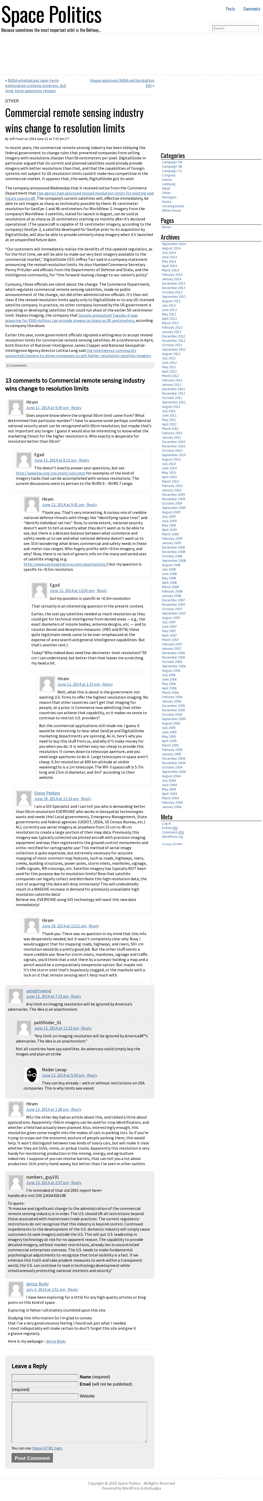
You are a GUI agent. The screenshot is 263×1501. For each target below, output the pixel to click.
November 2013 (173, 288)
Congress (169, 175)
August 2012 (171, 354)
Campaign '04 (172, 162)
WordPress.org (172, 837)
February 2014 (172, 275)
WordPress (131, 1495)
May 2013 (169, 314)
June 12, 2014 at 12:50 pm (72, 590)
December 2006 (173, 653)
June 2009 (169, 521)
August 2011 (171, 407)
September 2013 (174, 297)
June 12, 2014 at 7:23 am (47, 996)
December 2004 (173, 758)
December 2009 (173, 495)
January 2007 (171, 648)
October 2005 (172, 714)
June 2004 (169, 785)
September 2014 (174, 244)
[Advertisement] (204, 111)
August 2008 (171, 565)
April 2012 (169, 371)
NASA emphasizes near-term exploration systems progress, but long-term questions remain (35, 85)
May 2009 (169, 525)
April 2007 (169, 635)
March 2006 (170, 692)
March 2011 (170, 429)
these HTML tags (47, 1455)
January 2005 (171, 754)
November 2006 (173, 657)
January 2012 (171, 385)
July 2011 (169, 411)
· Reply (75, 407)
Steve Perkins (47, 793)
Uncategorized (173, 206)
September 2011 (174, 402)
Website (87, 1396)
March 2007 (170, 640)
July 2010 (169, 464)
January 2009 (171, 543)
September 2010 (174, 455)
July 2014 (169, 253)
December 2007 (173, 600)
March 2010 (170, 481)
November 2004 (173, 763)
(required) (95, 1377)
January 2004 (171, 807)
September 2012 (174, 349)
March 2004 (170, 798)
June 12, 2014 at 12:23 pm (56, 1028)
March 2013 (170, 323)
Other (12, 101)
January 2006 (171, 701)
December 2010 (173, 442)
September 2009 (174, 508)
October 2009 (172, 503)
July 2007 (169, 622)
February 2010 (172, 486)
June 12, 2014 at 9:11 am (55, 460)
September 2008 (174, 561)
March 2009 (170, 534)
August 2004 (171, 776)
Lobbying (169, 184)
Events (167, 180)
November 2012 (173, 341)
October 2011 (172, 398)
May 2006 (169, 684)
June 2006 (169, 679)
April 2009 (169, 530)
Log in (166, 823)
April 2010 (169, 477)
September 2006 (174, 666)
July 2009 (169, 517)
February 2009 (172, 539)
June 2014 (169, 257)
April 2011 (169, 424)
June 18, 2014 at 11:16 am (56, 798)
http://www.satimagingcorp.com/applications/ (65, 564)
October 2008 (172, 556)
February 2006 (172, 697)
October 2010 (172, 451)
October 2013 (172, 292)
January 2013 (171, 332)
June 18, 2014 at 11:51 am (64, 925)
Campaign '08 (172, 166)
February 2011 (172, 433)
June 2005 (169, 732)
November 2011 (173, 393)
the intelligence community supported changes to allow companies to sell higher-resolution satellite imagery (78, 353)
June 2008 (169, 574)
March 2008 (170, 587)
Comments (251, 9)
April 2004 (169, 794)
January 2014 (171, 279)
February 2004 (172, 802)
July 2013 (169, 305)
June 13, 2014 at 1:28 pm (47, 1109)
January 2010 (171, 490)
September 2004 (174, 772)
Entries (170, 828)
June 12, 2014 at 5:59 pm (63, 1075)
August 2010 (171, 459)
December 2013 (173, 283)
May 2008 (169, 578)
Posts (230, 9)
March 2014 (170, 270)
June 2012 (169, 363)
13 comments (16, 365)
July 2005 (169, 728)
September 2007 (174, 613)
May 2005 (169, 736)
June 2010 (169, 468)
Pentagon (169, 197)
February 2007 (172, 644)
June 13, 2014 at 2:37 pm (47, 1182)
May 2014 (169, 261)
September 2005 (174, 719)
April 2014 (169, 266)
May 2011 (169, 420)
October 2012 (172, 345)
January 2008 (171, 596)
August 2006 (171, 670)
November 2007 (173, 605)
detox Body (37, 1284)
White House (171, 210)
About (166, 227)
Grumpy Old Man (172, 844)
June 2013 (169, 310)
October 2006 (172, 662)
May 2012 (169, 367)
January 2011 (171, 437)
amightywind (38, 991)
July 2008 (169, 569)
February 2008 (172, 591)
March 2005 (170, 745)
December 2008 (173, 547)
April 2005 (169, 741)
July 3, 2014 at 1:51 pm (45, 1289)
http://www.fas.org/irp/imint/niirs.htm (50, 473)
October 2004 (172, 767)
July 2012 (169, 358)
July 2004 (169, 780)
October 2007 (172, 609)
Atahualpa (152, 1495)
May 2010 (169, 473)
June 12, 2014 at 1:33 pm (78, 684)
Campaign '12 (172, 171)
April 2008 (169, 583)
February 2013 (172, 327)
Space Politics (129, 1491)
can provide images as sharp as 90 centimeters (93, 320)
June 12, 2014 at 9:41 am (63, 504)
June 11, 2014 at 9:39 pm (47, 407)
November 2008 (173, 552)
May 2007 (169, 631)
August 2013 (171, 301)
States (166, 202)
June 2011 (169, 415)
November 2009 (173, 499)
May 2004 (169, 789)
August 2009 (171, 512)
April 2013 (169, 319)
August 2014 (171, 248)
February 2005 (172, 750)
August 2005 (171, 723)
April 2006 (169, 688)
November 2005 (173, 710)
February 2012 (172, 380)
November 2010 (173, 446)
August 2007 (171, 618)
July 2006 (169, 675)
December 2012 (173, 336)
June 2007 (169, 627)
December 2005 (173, 706)
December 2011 (173, 389)
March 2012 (170, 376)
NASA (166, 188)
